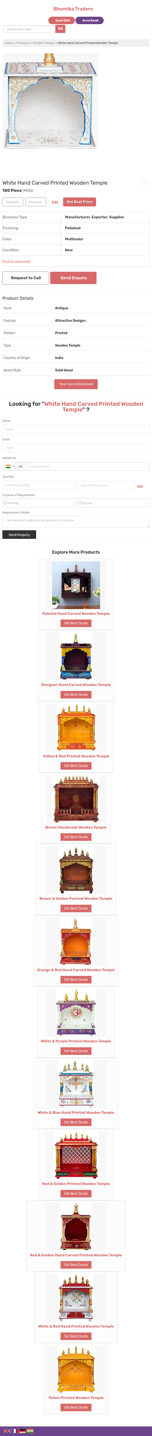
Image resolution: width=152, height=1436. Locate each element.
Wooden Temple (43, 43)
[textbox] (35, 202)
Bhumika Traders (73, 8)
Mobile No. (9, 458)
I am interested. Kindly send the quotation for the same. (76, 521)
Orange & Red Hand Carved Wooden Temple (76, 970)
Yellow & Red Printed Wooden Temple (76, 756)
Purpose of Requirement (18, 495)
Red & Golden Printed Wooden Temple (76, 1184)
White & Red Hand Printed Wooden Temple (76, 1326)
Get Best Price (80, 202)
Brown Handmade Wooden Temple (76, 827)
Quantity (8, 477)
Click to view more (16, 261)
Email (6, 439)
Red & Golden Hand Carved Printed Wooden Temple (76, 1255)
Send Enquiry (74, 277)
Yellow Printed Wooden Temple (76, 1398)
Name (6, 421)
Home (9, 43)
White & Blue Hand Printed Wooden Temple (76, 1112)
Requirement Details (16, 512)
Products (23, 43)
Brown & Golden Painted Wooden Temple (76, 898)
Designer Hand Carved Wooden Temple (76, 685)
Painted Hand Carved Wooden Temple (76, 613)
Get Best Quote (76, 623)
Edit (55, 202)
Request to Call (26, 277)
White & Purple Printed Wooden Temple (76, 1041)
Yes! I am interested (76, 384)
